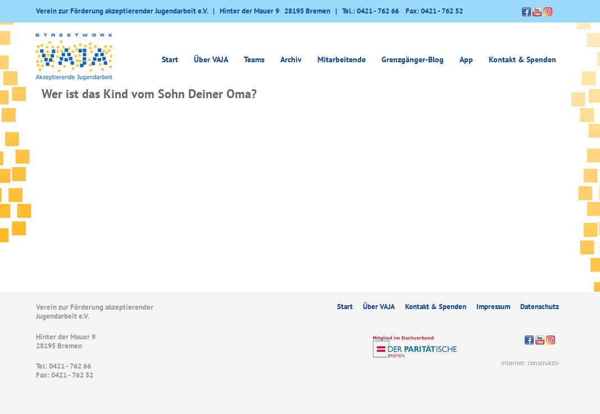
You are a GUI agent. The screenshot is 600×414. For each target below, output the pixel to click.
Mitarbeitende (341, 59)
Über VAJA (211, 59)
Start (170, 59)
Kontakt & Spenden (522, 59)
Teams (254, 59)
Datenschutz (539, 306)
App (466, 59)
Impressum (493, 306)
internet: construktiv (530, 362)
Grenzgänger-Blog (412, 59)
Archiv (291, 59)
